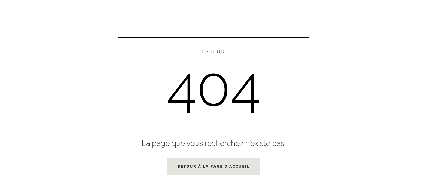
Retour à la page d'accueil (213, 166)
